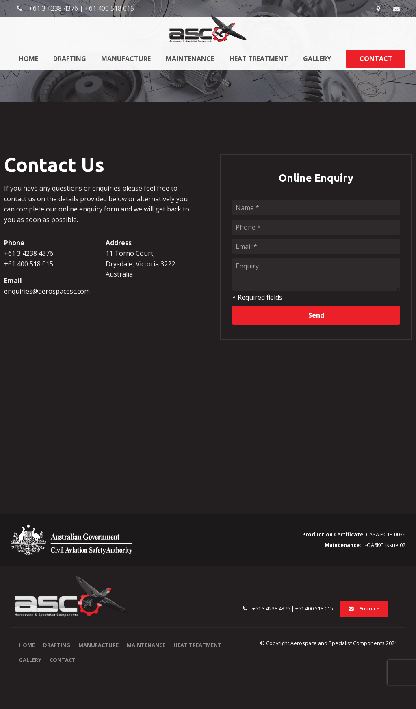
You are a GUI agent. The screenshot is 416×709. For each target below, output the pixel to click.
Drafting (69, 58)
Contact (376, 58)
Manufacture (126, 58)
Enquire (369, 608)
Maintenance (190, 58)
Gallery (317, 58)
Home (28, 58)
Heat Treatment (259, 58)
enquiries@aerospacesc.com (47, 291)
